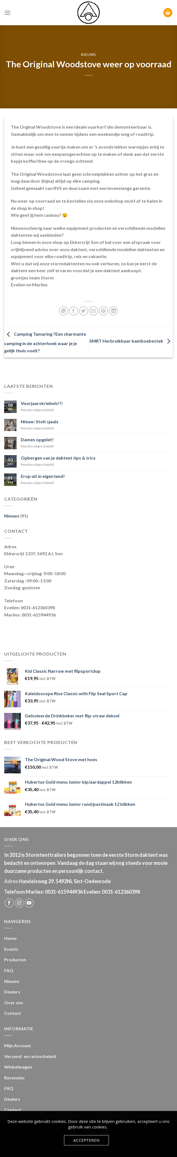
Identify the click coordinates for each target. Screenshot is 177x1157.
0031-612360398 (121, 892)
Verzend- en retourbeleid (30, 1056)
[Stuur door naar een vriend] (93, 310)
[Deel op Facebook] (73, 310)
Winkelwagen (18, 1066)
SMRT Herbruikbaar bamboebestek (131, 341)
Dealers (12, 991)
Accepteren (86, 1140)
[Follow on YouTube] (29, 903)
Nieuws (88, 54)
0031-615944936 (64, 892)
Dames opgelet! (37, 439)
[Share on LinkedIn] (113, 310)
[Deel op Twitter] (83, 310)
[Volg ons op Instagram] (19, 903)
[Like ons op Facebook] (9, 903)
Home (10, 938)
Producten (15, 959)
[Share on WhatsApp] (63, 310)
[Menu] (7, 12)
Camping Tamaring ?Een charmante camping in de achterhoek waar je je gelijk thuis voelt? (45, 342)
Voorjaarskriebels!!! (42, 403)
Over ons (13, 1002)
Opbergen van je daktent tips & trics (58, 457)
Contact (12, 1013)
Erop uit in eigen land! (43, 476)
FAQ (8, 970)
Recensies (14, 1077)
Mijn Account (17, 1045)
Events (11, 949)
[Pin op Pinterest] (103, 310)
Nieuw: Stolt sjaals (39, 421)
